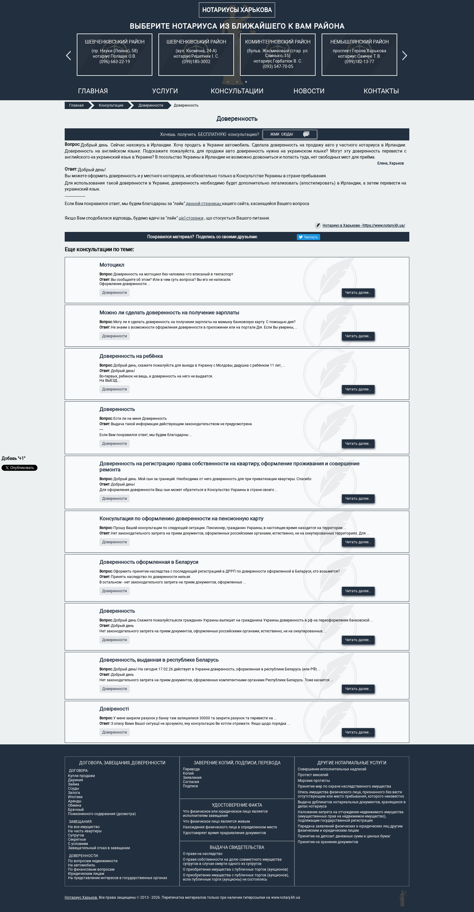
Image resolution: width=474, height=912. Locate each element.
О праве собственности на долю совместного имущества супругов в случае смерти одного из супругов (232, 861)
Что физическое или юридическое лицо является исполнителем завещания (225, 813)
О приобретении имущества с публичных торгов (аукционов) (235, 869)
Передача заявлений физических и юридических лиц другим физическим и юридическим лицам (350, 828)
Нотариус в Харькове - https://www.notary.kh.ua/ (364, 225)
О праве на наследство (202, 854)
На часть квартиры (85, 831)
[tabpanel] (114, 55)
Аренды (74, 801)
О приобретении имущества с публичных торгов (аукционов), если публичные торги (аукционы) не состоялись (236, 877)
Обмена (74, 805)
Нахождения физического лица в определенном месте (230, 827)
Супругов (76, 835)
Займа (73, 784)
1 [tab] (228, 82)
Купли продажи (81, 776)
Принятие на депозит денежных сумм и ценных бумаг (344, 836)
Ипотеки (75, 797)
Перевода (191, 769)
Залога (74, 793)
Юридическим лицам (86, 874)
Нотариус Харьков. (81, 897)
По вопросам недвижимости (93, 861)
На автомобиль (81, 865)
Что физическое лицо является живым (216, 821)
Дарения (75, 780)
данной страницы (203, 203)
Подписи (190, 786)
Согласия (191, 782)
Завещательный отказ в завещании (99, 848)
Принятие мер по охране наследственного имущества (344, 786)
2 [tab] (237, 82)
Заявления (192, 778)
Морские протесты (314, 781)
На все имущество (84, 827)
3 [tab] (246, 82)
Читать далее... (358, 293)
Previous (69, 55)
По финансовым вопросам (91, 869)
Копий (188, 773)
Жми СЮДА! (289, 134)
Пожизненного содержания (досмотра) (102, 814)
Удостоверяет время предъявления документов (224, 833)
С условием (78, 844)
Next (406, 55)
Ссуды (73, 788)
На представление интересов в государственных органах (117, 878)
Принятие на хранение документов (328, 842)
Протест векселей (313, 775)
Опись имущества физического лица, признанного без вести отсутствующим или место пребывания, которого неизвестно (351, 794)
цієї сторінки (191, 218)
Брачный (76, 810)
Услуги (165, 91)
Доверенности (114, 293)
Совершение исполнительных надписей (332, 769)
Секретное (77, 839)
